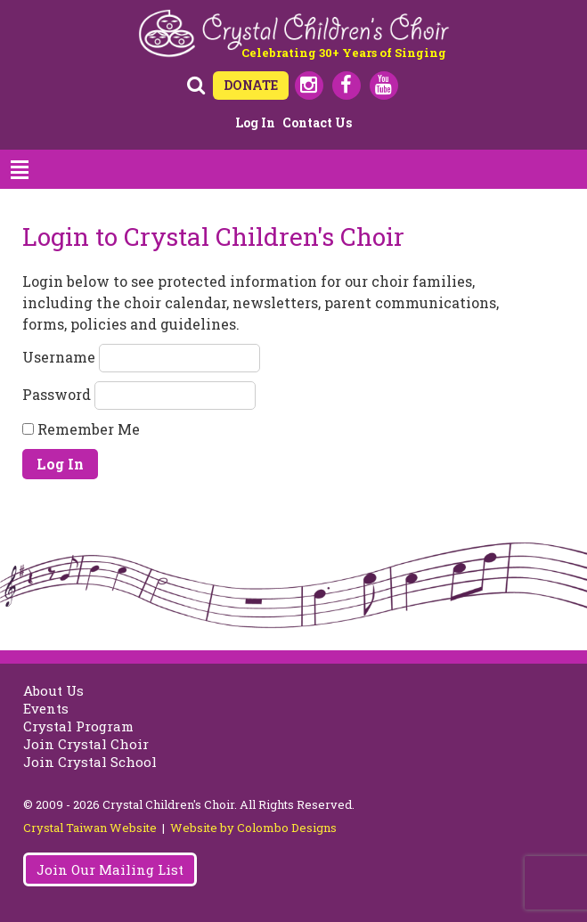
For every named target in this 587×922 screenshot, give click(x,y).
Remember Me (81, 429)
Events (46, 708)
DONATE (251, 85)
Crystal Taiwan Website (90, 828)
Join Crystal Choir (86, 744)
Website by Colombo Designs (253, 828)
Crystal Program (78, 726)
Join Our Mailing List (110, 869)
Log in (255, 122)
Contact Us (317, 122)
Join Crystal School (90, 762)
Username (58, 356)
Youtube (384, 85)
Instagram (309, 85)
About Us (53, 690)
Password (56, 393)
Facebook (346, 85)
